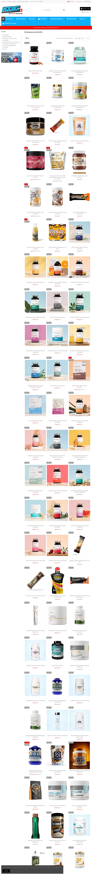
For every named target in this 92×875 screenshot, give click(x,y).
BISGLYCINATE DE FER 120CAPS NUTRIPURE (79, 736)
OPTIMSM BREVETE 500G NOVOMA (57, 351)
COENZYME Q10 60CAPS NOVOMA (57, 491)
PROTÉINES (5, 35)
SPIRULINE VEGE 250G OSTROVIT (57, 630)
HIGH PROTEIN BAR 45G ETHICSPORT (79, 213)
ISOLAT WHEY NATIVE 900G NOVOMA (79, 386)
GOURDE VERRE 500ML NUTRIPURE (57, 735)
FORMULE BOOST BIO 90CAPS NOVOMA (79, 421)
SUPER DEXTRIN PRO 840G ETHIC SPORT (35, 806)
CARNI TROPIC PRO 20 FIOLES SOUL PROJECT (35, 106)
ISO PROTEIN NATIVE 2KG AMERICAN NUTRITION (35, 771)
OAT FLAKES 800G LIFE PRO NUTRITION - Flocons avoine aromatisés (57, 177)
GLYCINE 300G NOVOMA (35, 421)
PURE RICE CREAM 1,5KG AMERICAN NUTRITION (80, 771)
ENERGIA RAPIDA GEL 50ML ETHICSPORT (57, 596)
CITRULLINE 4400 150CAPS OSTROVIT (79, 806)
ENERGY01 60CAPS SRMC (35, 71)
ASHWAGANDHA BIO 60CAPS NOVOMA (57, 526)
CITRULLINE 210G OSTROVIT (57, 805)
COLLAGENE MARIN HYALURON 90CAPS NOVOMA (79, 491)
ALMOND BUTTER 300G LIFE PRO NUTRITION (35, 141)
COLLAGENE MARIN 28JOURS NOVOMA (35, 526)
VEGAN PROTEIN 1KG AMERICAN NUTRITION (57, 701)
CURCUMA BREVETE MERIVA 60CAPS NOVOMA (80, 456)
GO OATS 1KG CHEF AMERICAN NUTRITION (57, 771)
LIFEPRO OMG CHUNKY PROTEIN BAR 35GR (57, 141)
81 (88, 38)
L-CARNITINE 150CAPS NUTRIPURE (79, 700)
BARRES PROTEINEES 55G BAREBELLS (35, 841)
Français (71, 1)
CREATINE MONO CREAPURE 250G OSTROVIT (79, 666)
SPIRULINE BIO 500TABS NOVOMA (35, 317)
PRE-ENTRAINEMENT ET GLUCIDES (9, 46)
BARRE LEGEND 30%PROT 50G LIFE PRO (80, 561)
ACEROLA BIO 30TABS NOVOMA (57, 560)
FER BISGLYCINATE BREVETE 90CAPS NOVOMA (57, 456)
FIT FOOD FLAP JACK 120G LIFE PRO (35, 595)
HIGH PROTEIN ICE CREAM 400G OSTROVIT (57, 213)
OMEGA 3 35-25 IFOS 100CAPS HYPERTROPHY (57, 71)
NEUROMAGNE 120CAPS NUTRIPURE (79, 841)
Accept (6, 871)
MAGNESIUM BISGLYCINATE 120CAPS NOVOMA (35, 386)
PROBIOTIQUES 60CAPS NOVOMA (79, 317)
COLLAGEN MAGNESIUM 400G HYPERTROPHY (79, 71)
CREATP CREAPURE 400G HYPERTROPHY (57, 106)
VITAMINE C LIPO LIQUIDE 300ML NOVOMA (57, 283)
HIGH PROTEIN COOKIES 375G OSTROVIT (35, 213)
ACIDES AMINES (6, 37)
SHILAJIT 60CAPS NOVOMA (57, 317)
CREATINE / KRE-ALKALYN (9, 38)
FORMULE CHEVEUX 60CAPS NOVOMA (35, 456)
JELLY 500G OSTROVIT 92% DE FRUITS (35, 176)
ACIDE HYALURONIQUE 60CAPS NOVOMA (79, 526)
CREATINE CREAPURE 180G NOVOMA (35, 491)
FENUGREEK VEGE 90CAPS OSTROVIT (79, 631)
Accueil (33, 1)
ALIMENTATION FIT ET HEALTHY (11, 42)
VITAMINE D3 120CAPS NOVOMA (35, 282)
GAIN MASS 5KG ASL (57, 665)
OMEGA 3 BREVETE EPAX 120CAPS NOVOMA (79, 351)
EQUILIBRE (5, 40)
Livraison (3, 1)
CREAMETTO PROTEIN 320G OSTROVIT (80, 176)
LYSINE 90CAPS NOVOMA (57, 386)
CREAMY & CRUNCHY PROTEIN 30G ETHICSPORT (80, 596)
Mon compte (40, 1)
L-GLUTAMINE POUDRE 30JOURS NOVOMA (57, 421)
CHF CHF (79, 1)
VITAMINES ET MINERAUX (9, 44)
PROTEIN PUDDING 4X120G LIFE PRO (57, 248)
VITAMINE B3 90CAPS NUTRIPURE (35, 700)
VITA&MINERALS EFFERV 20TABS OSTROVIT (35, 631)
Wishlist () (87, 1)
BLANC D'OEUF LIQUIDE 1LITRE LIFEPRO (35, 248)
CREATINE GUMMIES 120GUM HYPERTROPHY (79, 106)
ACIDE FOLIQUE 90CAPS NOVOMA (35, 560)
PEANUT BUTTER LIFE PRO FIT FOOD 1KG (57, 841)
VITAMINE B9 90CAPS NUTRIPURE (35, 665)
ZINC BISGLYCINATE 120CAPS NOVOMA (79, 248)
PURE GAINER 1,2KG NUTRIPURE (80, 141)
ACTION (4, 49)
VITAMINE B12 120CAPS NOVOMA (80, 282)
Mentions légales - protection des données (18, 1)
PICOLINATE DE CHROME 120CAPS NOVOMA (35, 351)
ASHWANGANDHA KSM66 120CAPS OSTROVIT (35, 736)
